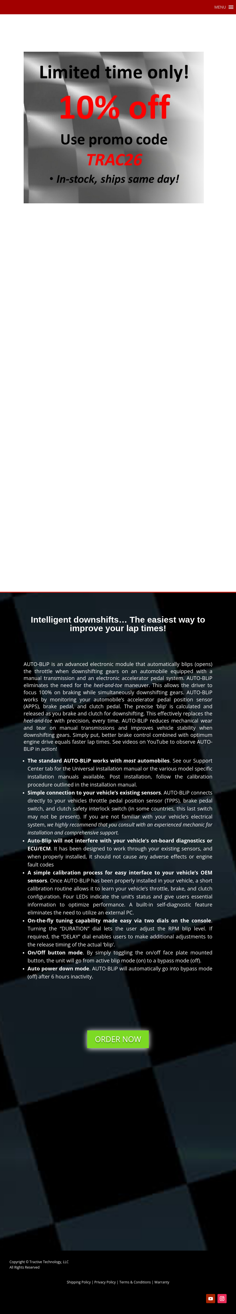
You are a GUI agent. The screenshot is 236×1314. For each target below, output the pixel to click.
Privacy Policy (105, 1282)
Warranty (161, 1282)
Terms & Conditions (135, 1282)
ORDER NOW (118, 1039)
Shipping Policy (79, 1282)
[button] (220, 7)
